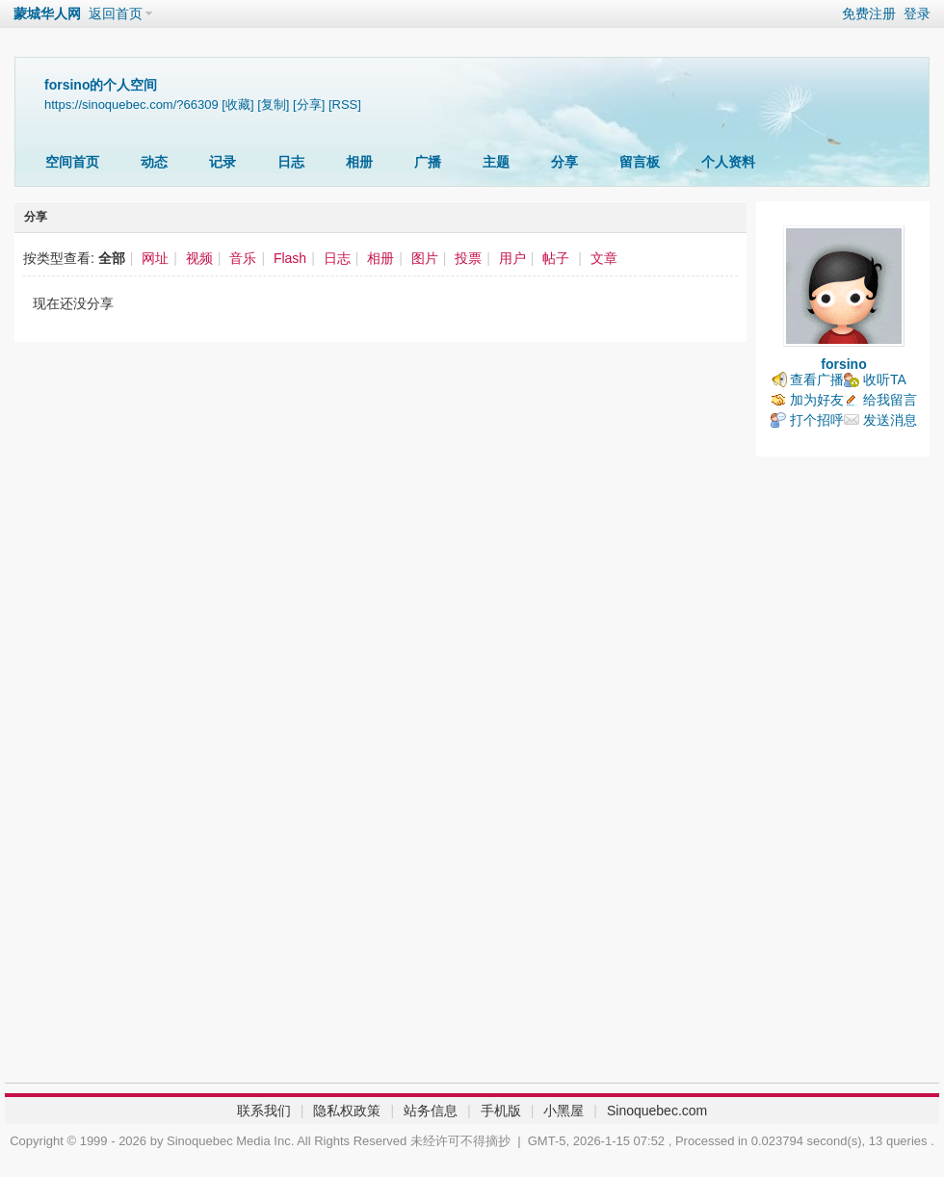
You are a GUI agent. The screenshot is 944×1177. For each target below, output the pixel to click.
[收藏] (237, 104)
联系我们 (264, 1110)
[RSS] (344, 104)
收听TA (884, 379)
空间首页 (72, 162)
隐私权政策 (346, 1110)
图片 (424, 258)
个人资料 (728, 162)
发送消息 (890, 420)
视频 (199, 258)
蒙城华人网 (47, 13)
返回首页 (116, 13)
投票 (468, 258)
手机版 (501, 1110)
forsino (843, 364)
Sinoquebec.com (657, 1110)
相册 (359, 162)
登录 (917, 13)
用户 (512, 258)
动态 (154, 162)
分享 (564, 162)
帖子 (555, 258)
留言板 (639, 162)
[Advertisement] (843, 774)
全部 (111, 258)
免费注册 (869, 13)
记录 (222, 162)
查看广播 (817, 379)
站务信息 (431, 1110)
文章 (603, 258)
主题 (496, 162)
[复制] (273, 104)
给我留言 (890, 399)
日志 (290, 162)
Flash (290, 258)
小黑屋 (563, 1110)
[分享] (309, 104)
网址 (155, 258)
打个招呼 (817, 420)
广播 (427, 162)
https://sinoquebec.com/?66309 (131, 104)
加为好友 (817, 399)
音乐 (242, 258)
